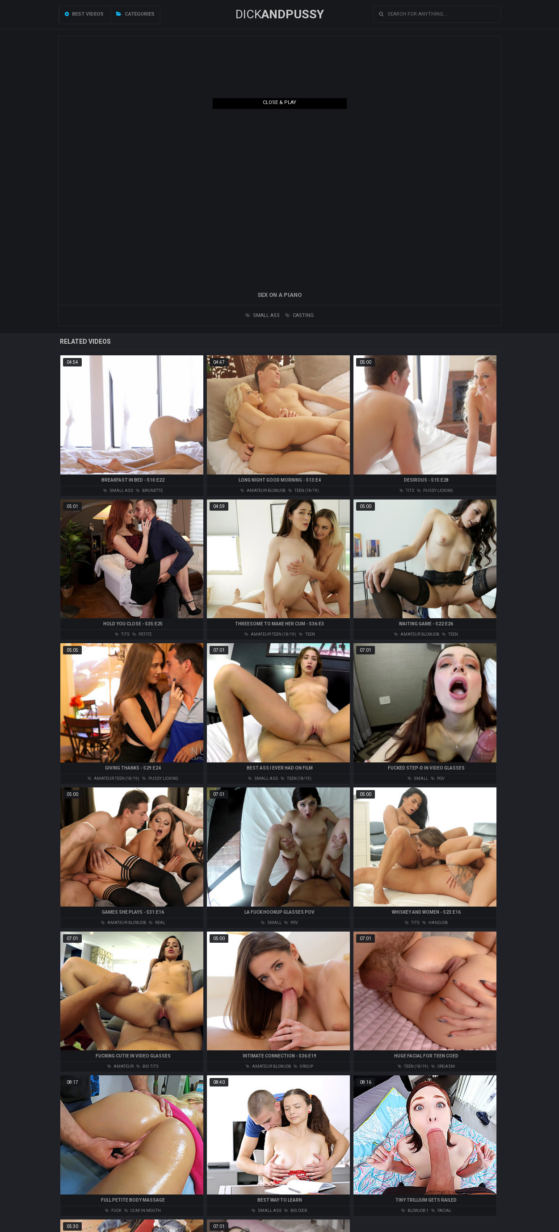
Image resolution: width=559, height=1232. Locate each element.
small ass (262, 315)
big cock (295, 1210)
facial (441, 1210)
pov (438, 778)
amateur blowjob (263, 490)
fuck (113, 1210)
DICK (279, 14)
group (303, 1066)
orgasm (443, 1066)
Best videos (84, 14)
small (418, 778)
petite (141, 634)
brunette (149, 490)
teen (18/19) (303, 490)
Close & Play (279, 102)
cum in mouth (142, 1210)
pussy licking (435, 490)
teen (307, 634)
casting (299, 315)
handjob (435, 922)
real (157, 922)
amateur (120, 1066)
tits (406, 490)
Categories (135, 14)
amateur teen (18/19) (270, 634)
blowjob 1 (415, 1210)
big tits (147, 1066)
